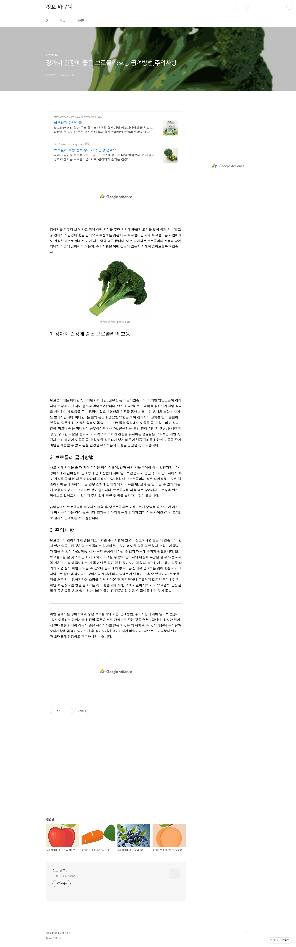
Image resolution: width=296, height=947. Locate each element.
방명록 (81, 20)
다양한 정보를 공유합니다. (65, 875)
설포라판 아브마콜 (68, 123)
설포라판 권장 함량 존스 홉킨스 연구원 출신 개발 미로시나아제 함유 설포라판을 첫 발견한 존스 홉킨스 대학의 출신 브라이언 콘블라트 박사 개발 (103, 129)
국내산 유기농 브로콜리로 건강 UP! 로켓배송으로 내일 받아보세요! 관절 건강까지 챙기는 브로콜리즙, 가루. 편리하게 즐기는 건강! (104, 157)
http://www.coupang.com (68, 144)
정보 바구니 (59, 7)
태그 (62, 20)
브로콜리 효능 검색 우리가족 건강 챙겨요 (85, 150)
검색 (238, 7)
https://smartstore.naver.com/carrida (75, 116)
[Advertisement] (116, 196)
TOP (247, 934)
